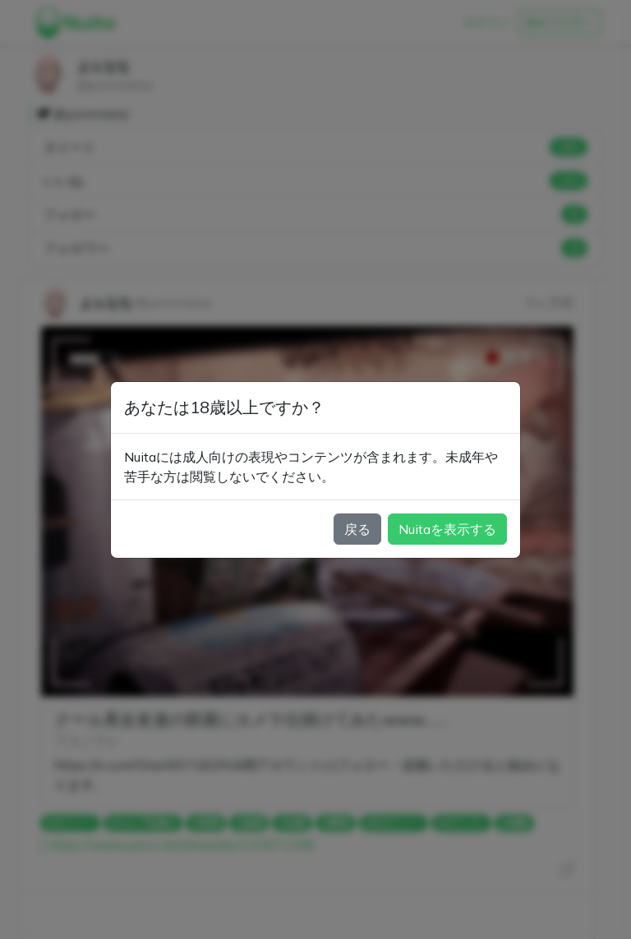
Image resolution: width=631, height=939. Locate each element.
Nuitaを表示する (447, 529)
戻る (357, 529)
